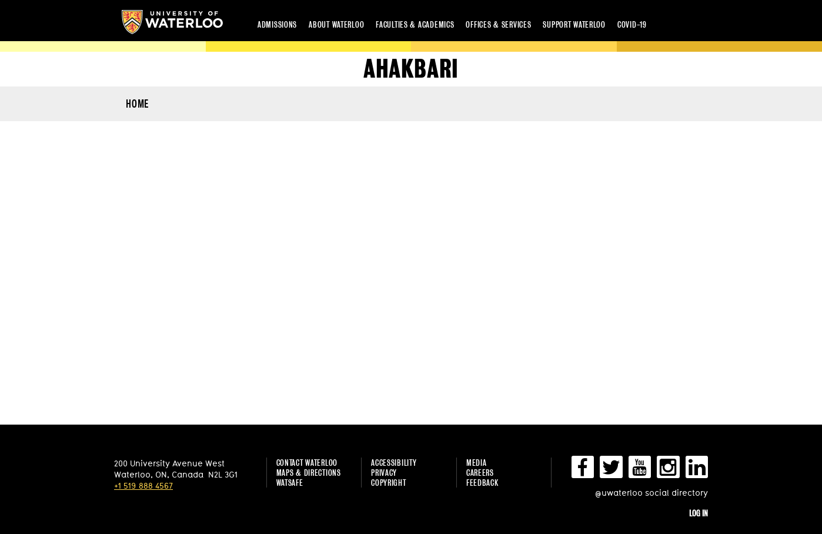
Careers (480, 473)
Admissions (277, 24)
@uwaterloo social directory (651, 492)
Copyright (388, 483)
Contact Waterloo (307, 463)
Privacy (384, 473)
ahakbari (411, 69)
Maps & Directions (308, 473)
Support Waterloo (574, 24)
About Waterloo (336, 24)
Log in (698, 513)
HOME (137, 104)
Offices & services (498, 24)
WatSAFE (289, 483)
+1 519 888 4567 (143, 485)
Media (476, 463)
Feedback (482, 483)
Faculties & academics (415, 24)
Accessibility (393, 463)
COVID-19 (632, 24)
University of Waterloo (172, 22)
